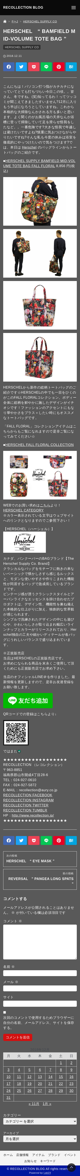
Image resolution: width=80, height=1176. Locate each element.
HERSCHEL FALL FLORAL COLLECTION (39, 445)
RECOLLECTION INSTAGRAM (28, 800)
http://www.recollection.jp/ (33, 815)
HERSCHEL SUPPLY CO (22, 47)
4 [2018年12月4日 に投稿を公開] (19, 1070)
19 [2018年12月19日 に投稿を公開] (30, 1084)
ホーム (8, 1155)
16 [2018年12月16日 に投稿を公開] (71, 1077)
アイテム (38, 1155)
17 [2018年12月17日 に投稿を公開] (9, 1084)
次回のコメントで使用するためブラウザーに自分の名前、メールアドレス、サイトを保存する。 (38, 1023)
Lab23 (47, 1173)
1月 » (47, 1104)
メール (11, 982)
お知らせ (30, 1161)
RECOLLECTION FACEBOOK (27, 795)
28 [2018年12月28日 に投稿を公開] (50, 1091)
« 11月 (34, 1104)
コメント (12, 921)
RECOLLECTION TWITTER (26, 805)
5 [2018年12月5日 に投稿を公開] (30, 1070)
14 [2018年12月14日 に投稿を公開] (50, 1077)
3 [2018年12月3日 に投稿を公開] (8, 1070)
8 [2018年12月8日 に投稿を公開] (61, 1070)
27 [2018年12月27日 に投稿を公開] (40, 1091)
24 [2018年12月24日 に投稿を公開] (9, 1091)
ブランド (54, 1155)
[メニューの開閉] (73, 7)
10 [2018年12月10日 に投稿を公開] (9, 1077)
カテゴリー (12, 1115)
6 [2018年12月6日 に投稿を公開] (40, 1070)
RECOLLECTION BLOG (23, 7)
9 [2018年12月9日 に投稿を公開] (71, 1070)
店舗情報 (22, 1155)
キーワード (48, 1161)
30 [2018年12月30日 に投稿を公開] (71, 1091)
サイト (8, 997)
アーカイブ (11, 1133)
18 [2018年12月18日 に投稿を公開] (19, 1084)
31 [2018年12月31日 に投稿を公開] (9, 1098)
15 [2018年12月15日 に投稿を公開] (61, 1077)
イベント (70, 1155)
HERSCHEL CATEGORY (23, 510)
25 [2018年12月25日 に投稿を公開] (19, 1091)
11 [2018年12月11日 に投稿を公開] (19, 1077)
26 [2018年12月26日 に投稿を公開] (30, 1091)
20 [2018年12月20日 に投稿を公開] (40, 1084)
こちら (45, 505)
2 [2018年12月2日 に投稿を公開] (71, 1063)
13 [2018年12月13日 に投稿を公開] (40, 1077)
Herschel (29, 147)
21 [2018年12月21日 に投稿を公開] (50, 1084)
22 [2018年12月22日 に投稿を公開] (61, 1084)
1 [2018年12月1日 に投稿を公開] (61, 1063)
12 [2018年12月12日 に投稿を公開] (30, 1077)
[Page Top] (71, 1167)
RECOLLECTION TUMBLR (25, 810)
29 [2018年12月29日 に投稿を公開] (61, 1091)
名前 (9, 967)
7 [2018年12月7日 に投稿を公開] (50, 1070)
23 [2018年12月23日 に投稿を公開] (71, 1084)
